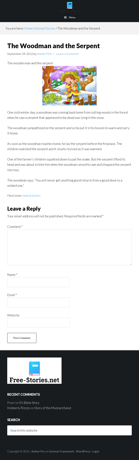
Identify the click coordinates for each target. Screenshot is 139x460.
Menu (72, 17)
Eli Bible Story (29, 403)
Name (12, 275)
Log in (95, 451)
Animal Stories (32, 195)
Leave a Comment (67, 53)
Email (12, 295)
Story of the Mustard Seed (52, 408)
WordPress (83, 451)
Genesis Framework (61, 451)
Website (13, 315)
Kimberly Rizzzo (18, 408)
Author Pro (38, 451)
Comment (15, 227)
